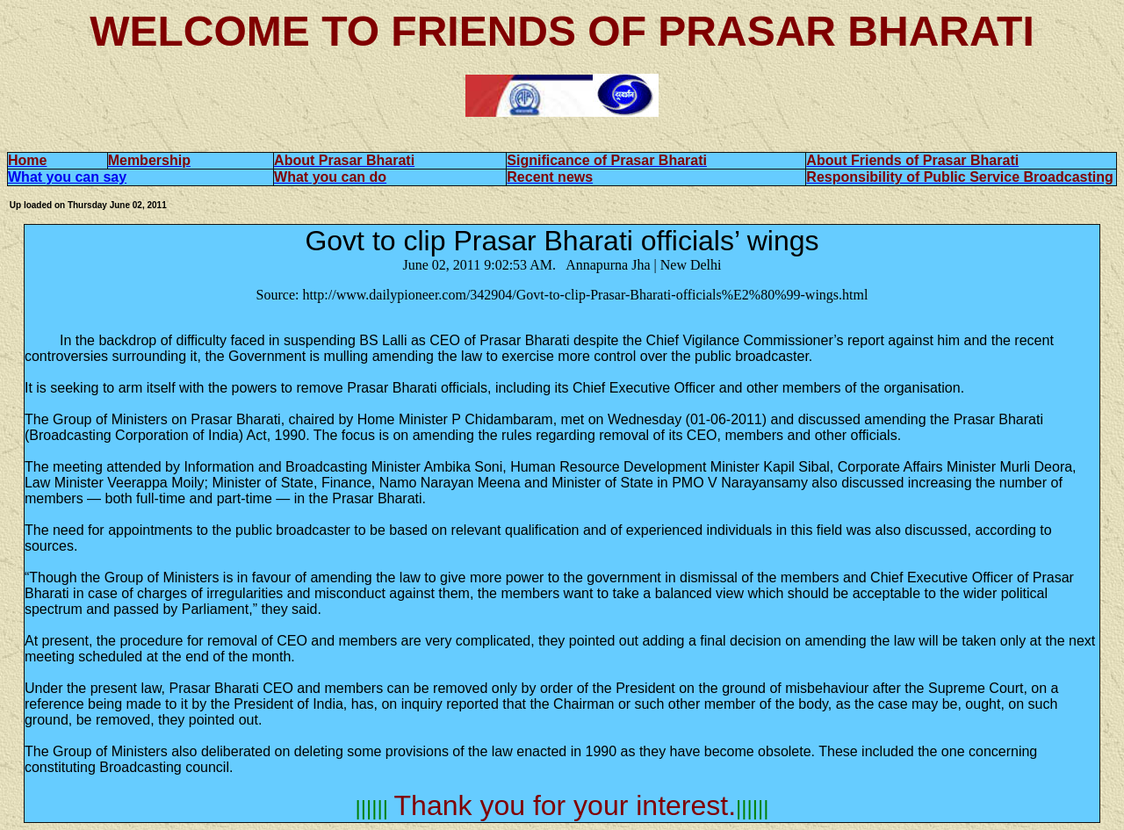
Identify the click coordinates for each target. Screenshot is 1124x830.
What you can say (67, 177)
